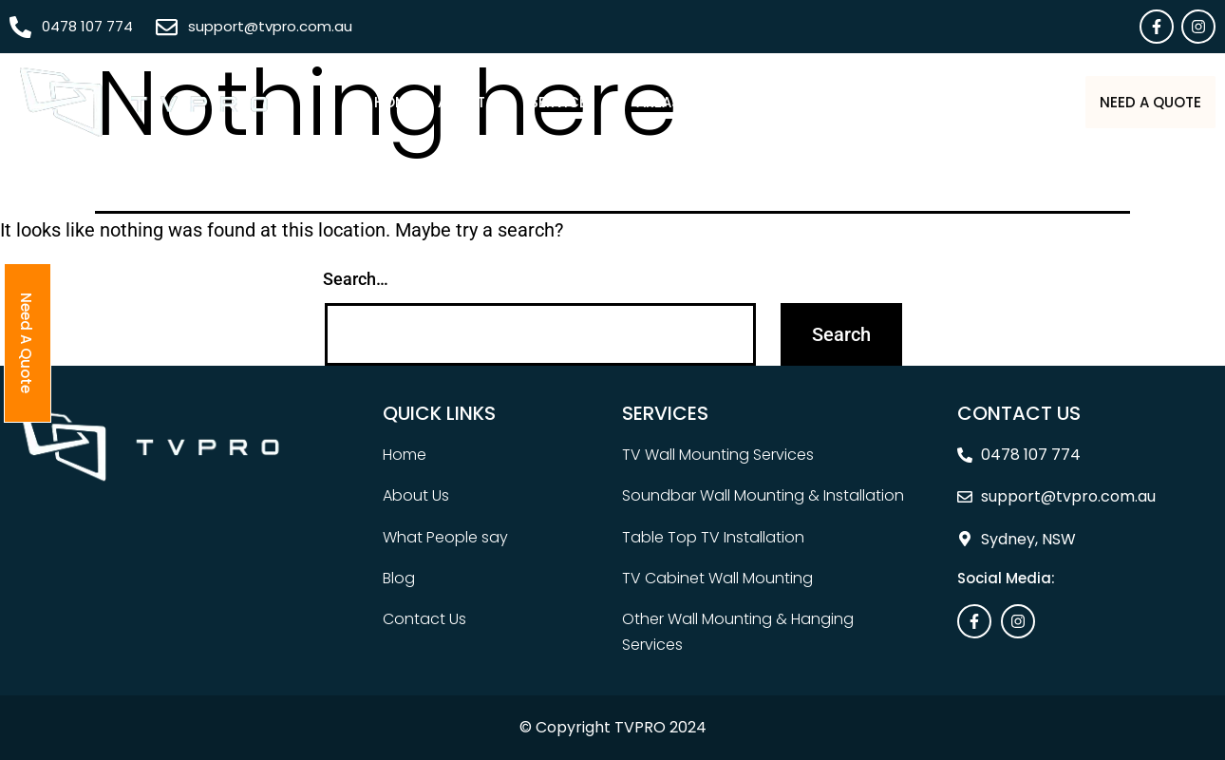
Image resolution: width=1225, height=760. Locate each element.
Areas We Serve (655, 102)
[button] (524, 102)
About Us (425, 102)
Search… (355, 279)
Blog (913, 102)
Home (347, 102)
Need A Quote (1127, 102)
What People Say (807, 102)
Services (524, 102)
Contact (991, 102)
